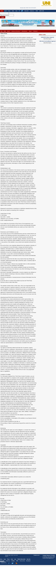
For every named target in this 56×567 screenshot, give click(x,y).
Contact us (32, 10)
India (1, 31)
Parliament (35, 31)
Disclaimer (28, 560)
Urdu (16, 10)
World (5, 31)
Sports (8, 31)
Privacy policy (3, 561)
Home (2, 10)
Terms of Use (3, 33)
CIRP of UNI (41, 10)
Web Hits (28, 559)
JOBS (37, 10)
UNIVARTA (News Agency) (47, 37)
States (30, 31)
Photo (9, 10)
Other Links (42, 34)
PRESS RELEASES (4, 13)
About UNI (26, 10)
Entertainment (24, 31)
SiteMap (13, 560)
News (6, 10)
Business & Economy (16, 31)
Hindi (13, 10)
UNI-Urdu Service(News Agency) (47, 41)
